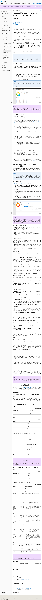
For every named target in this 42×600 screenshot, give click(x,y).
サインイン (39, 1)
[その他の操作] (40, 10)
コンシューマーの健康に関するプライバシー (28, 598)
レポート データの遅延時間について (18, 22)
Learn (13, 10)
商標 (1, 599)
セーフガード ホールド (35, 160)
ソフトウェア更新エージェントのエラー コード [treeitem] (6, 60)
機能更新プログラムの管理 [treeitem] (7, 41)
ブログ (12, 598)
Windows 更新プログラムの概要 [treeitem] (7, 36)
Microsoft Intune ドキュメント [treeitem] (6, 13)
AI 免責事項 (2, 598)
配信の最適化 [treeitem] (5, 55)
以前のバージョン (7, 598)
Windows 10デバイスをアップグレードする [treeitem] (7, 47)
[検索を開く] (37, 1)
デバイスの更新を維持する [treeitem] (6, 27)
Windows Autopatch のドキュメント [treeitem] (7, 58)
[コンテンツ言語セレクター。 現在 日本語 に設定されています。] (2, 596)
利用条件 (37, 598)
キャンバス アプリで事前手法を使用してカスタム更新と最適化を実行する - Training (24, 588)
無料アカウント (38, 3)
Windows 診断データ (27, 387)
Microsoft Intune (18, 10)
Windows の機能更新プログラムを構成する (21, 573)
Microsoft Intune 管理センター (19, 65)
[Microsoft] (1, 1)
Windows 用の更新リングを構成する (20, 571)
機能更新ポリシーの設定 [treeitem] (7, 43)
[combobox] (6, 11)
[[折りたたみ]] (11, 10)
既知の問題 (14, 23)
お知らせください (36, 6)
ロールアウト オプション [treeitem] (7, 45)
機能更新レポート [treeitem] (6, 49)
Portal (34, 3)
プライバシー (18, 598)
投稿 (15, 598)
